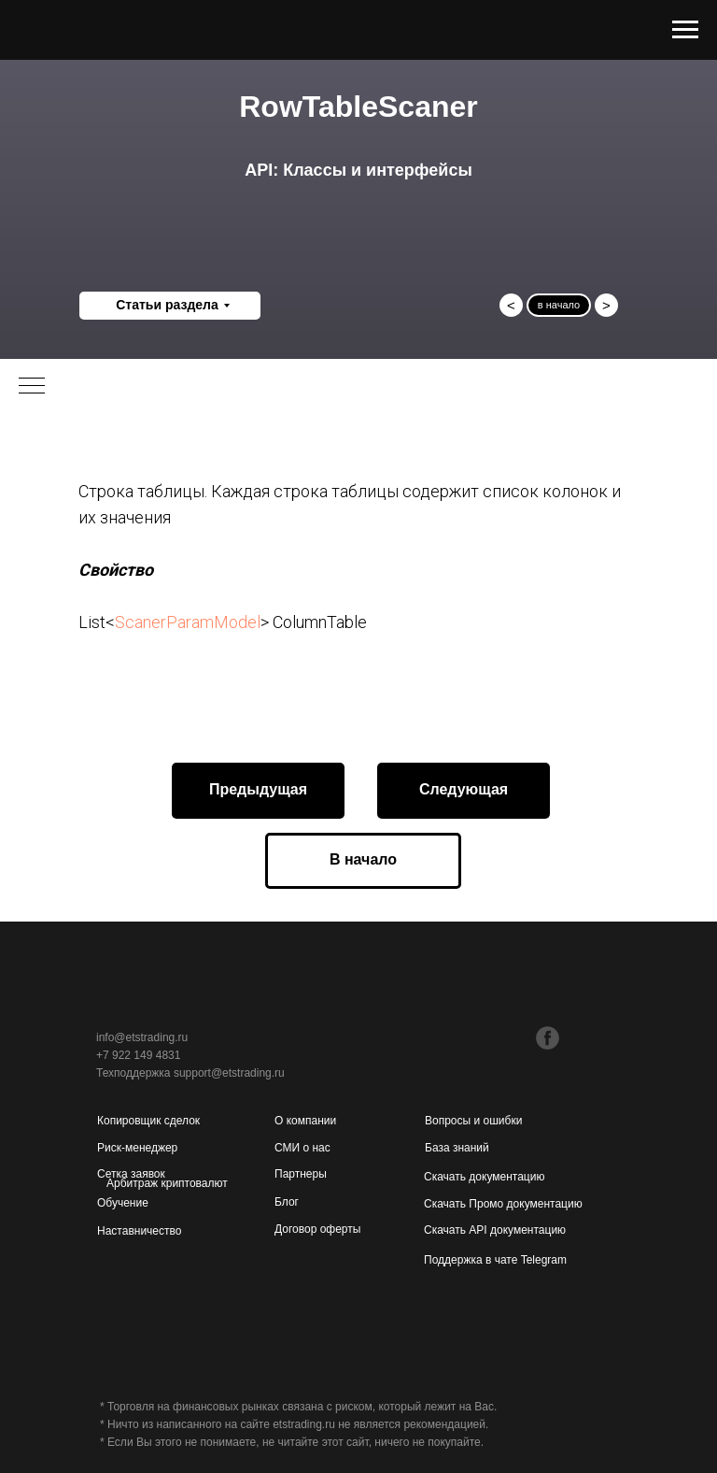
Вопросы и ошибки (473, 1120)
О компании (305, 1120)
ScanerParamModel (187, 622)
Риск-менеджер (137, 1147)
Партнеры (300, 1173)
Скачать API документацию (495, 1230)
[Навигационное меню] (685, 30)
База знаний (457, 1147)
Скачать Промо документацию (503, 1203)
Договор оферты (317, 1229)
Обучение (122, 1202)
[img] (507, 1036)
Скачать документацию (484, 1176)
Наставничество (139, 1230)
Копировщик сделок (148, 1120)
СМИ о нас (302, 1147)
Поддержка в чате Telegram (495, 1259)
